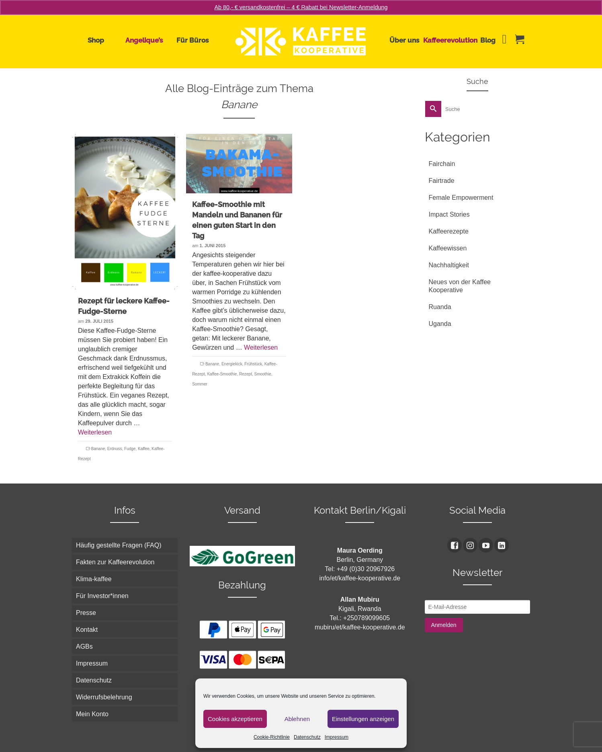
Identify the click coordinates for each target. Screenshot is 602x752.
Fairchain (442, 163)
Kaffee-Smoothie (222, 374)
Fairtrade (442, 180)
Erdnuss (114, 449)
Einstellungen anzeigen (363, 718)
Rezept (245, 374)
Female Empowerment (461, 197)
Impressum (336, 737)
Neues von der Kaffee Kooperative (460, 286)
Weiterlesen (95, 432)
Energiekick (231, 364)
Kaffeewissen (448, 248)
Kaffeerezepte (449, 231)
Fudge (129, 449)
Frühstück (253, 364)
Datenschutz (307, 737)
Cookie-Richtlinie (272, 737)
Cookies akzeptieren (235, 718)
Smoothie (262, 374)
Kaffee (143, 449)
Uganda (440, 323)
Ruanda (440, 306)
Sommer (199, 384)
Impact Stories (449, 214)
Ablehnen (297, 718)
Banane (98, 449)
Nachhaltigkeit (449, 265)
